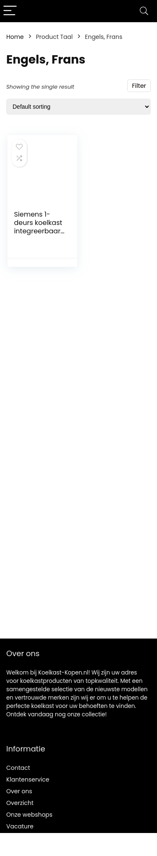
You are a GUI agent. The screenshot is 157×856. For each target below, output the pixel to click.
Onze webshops (29, 814)
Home (15, 37)
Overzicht (19, 803)
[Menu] (10, 11)
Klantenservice (27, 779)
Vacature (19, 826)
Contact (18, 768)
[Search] (144, 11)
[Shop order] (78, 107)
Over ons (19, 791)
